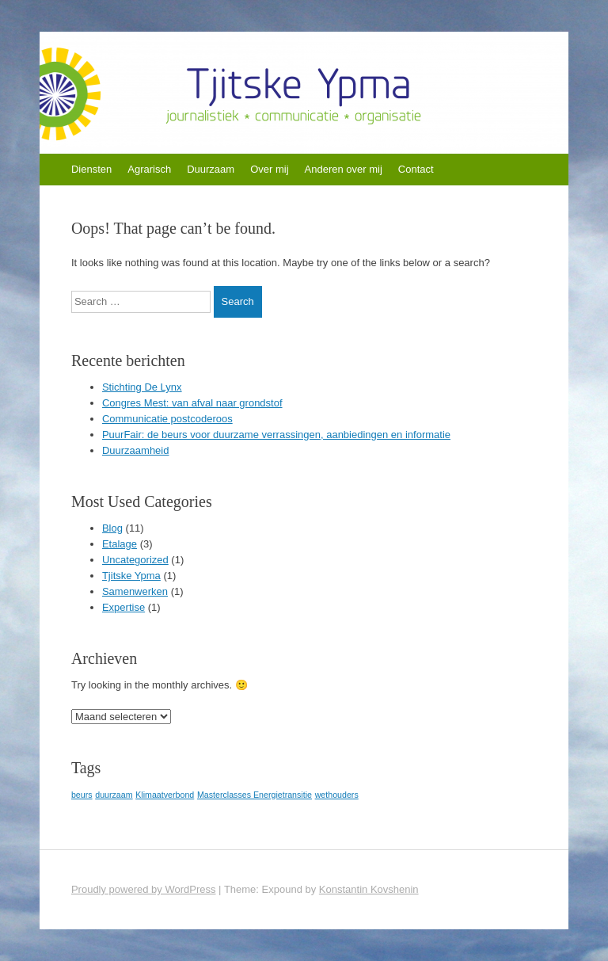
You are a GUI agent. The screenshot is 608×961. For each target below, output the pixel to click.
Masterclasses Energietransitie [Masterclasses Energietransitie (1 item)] (254, 794)
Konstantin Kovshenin (369, 889)
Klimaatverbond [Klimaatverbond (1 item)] (164, 794)
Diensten (91, 169)
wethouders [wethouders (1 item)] (337, 794)
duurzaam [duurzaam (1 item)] (113, 794)
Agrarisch (149, 169)
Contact (416, 169)
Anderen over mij (343, 169)
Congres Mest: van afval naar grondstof (192, 403)
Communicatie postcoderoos (167, 419)
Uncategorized (135, 560)
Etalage (119, 544)
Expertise (123, 607)
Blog (112, 528)
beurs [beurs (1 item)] (82, 794)
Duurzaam (210, 169)
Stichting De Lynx (142, 387)
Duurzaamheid (135, 450)
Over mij (269, 169)
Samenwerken (135, 591)
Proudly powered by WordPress (143, 889)
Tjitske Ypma (131, 576)
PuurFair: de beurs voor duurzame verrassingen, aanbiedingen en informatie (276, 434)
